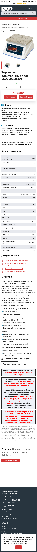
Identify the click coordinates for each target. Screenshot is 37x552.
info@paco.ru (7, 1)
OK (18, 547)
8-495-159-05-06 (29, 1)
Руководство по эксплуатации (15, 272)
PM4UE (27, 414)
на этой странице (25, 144)
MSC (17, 418)
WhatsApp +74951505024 (14, 372)
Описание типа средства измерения (17, 261)
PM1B (22, 418)
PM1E (27, 418)
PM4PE (20, 414)
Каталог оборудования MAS (14, 269)
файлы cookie (18, 537)
